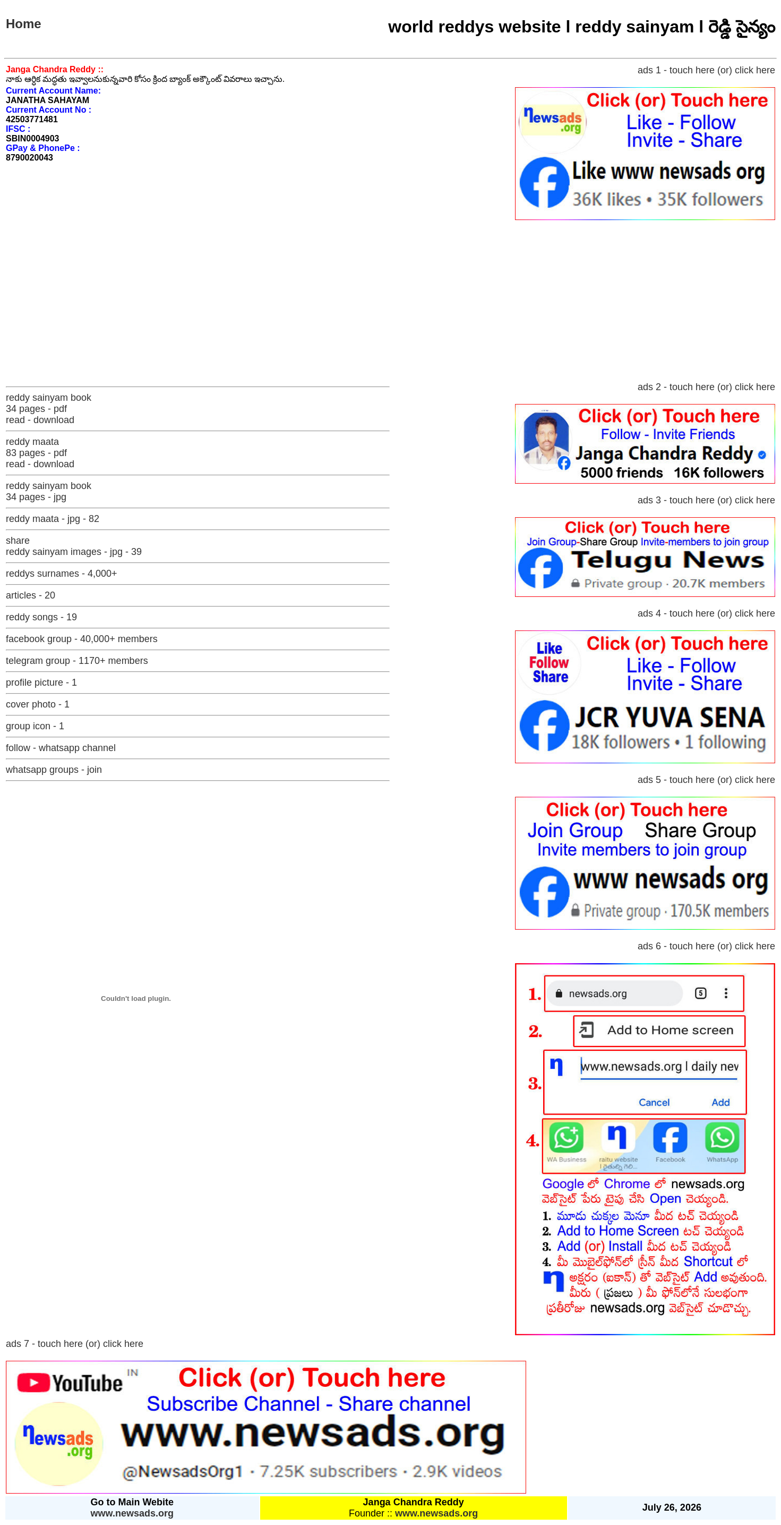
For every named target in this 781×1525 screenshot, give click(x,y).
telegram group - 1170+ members (77, 660)
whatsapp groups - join (54, 769)
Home (23, 23)
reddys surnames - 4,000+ (61, 573)
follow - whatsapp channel (61, 748)
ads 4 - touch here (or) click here (706, 613)
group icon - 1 (35, 726)
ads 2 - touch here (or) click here (706, 387)
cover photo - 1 (38, 704)
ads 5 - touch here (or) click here (706, 779)
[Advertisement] (390, 301)
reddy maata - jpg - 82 (52, 518)
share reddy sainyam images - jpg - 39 (74, 546)
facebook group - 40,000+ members (82, 639)
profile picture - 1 (41, 682)
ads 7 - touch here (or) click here (74, 1343)
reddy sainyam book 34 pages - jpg (48, 491)
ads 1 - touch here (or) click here (706, 70)
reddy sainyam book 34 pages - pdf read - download (48, 408)
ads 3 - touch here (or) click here (706, 500)
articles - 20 (30, 595)
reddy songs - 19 (41, 617)
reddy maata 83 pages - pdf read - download (40, 452)
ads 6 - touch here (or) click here (706, 946)
